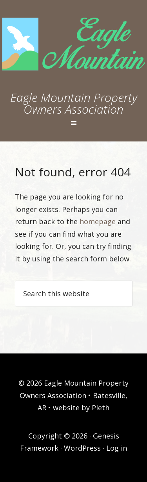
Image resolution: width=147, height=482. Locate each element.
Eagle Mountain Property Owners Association (73, 103)
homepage (98, 221)
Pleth (100, 407)
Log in (116, 448)
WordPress (82, 448)
